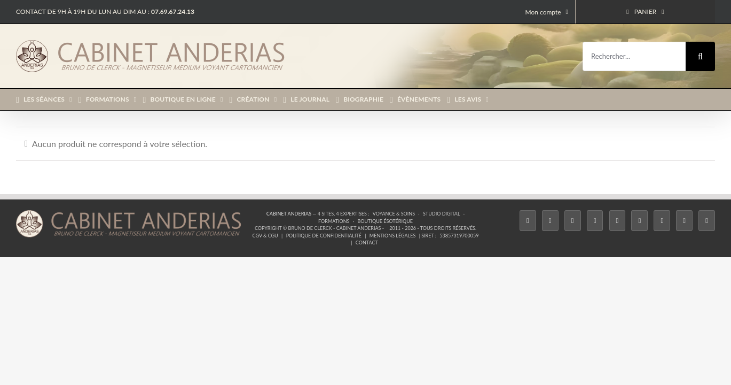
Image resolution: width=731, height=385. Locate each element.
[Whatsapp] (684, 220)
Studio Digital (441, 214)
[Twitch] (617, 220)
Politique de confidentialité (323, 235)
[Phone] (706, 220)
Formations (333, 221)
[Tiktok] (595, 220)
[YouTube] (639, 220)
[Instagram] (572, 220)
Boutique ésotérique (385, 221)
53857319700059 (458, 235)
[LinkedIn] (662, 220)
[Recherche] (700, 56)
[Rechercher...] (634, 56)
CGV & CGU (265, 235)
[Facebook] (528, 220)
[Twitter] (550, 220)
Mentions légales (393, 235)
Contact (367, 242)
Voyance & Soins (394, 214)
